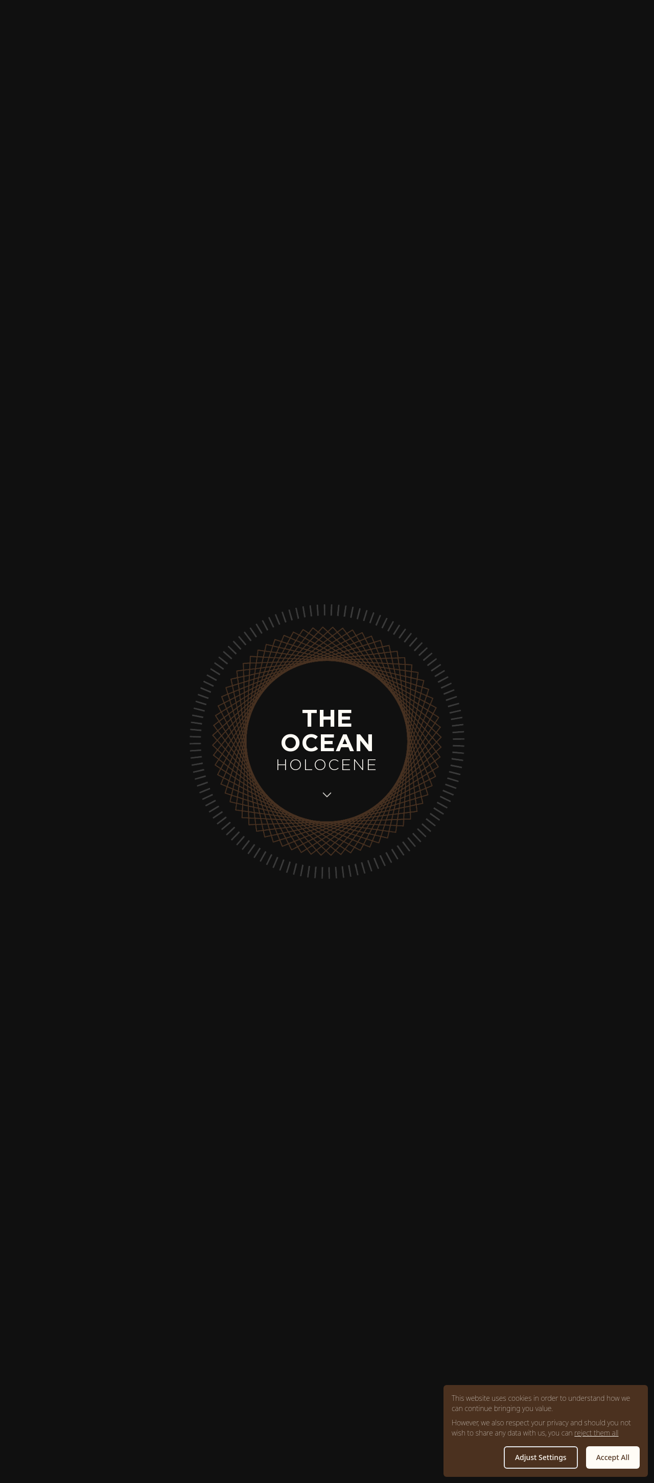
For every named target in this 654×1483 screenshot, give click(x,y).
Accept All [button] (612, 1457)
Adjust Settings (541, 1457)
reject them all (596, 1433)
